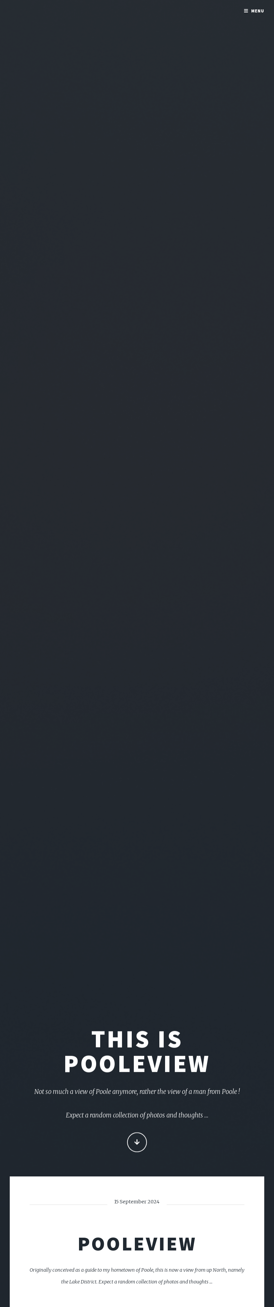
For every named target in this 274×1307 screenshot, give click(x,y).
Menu (257, 11)
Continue (137, 1143)
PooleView (137, 1243)
